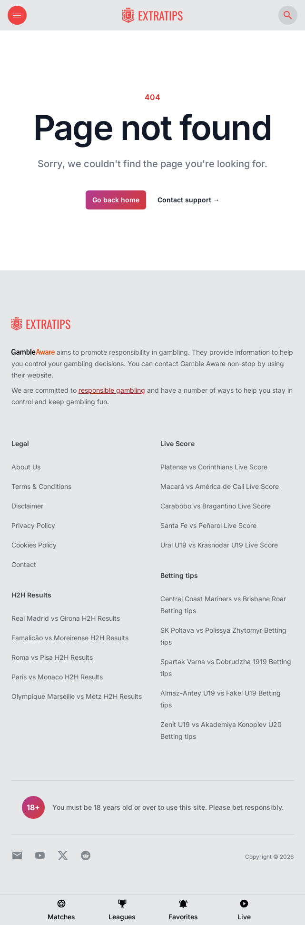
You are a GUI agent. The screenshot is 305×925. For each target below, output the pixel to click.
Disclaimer (27, 506)
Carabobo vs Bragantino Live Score (215, 506)
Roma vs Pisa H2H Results (52, 657)
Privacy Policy (33, 525)
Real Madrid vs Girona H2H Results (65, 618)
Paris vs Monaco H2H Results (57, 677)
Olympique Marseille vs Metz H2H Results (76, 696)
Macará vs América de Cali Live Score (219, 486)
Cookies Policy (34, 545)
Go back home (115, 200)
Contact (23, 564)
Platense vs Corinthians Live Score (213, 467)
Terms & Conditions (41, 486)
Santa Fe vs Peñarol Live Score (208, 525)
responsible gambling (112, 390)
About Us (25, 467)
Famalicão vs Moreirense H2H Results (69, 638)
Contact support (188, 200)
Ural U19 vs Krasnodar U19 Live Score (219, 545)
